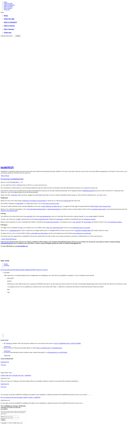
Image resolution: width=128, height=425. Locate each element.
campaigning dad (14, 230)
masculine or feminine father (83, 230)
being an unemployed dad (41, 219)
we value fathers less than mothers (39, 233)
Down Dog (14, 195)
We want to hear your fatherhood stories (12, 179)
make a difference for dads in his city (52, 206)
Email (2, 418)
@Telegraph (51, 352)
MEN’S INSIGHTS (9, 5)
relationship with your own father (81, 227)
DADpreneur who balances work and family (34, 200)
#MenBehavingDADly (89, 190)
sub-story (45, 269)
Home (5, 2)
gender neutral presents (52, 222)
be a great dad (28, 216)
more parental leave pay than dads (82, 233)
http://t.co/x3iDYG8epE (60, 352)
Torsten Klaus (87, 222)
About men (7, 9)
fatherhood (10, 269)
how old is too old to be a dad (51, 203)
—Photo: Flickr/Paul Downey (9, 239)
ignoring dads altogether (53, 209)
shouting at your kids (89, 219)
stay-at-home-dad (66, 200)
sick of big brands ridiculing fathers (36, 209)
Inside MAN (15, 182)
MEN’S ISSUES (8, 6)
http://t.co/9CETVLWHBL (74, 343)
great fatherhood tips (45, 216)
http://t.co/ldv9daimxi (60, 343)
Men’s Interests (8, 8)
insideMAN (7, 167)
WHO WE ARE (8, 3)
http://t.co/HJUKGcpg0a (43, 348)
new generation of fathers (115, 222)
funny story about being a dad (54, 227)
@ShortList (9, 343)
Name (2, 416)
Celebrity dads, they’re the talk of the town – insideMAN (16, 375)
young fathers (19, 203)
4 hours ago (7, 351)
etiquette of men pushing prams (9, 210)
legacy (21, 227)
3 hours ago (7, 346)
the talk (81, 216)
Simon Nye (39, 269)
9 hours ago (7, 355)
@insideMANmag (57, 348)
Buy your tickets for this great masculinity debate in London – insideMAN (20, 397)
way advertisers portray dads (97, 209)
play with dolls (77, 222)
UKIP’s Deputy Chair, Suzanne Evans (101, 206)
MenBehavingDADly (30, 269)
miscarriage (60, 219)
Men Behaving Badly (18, 269)
